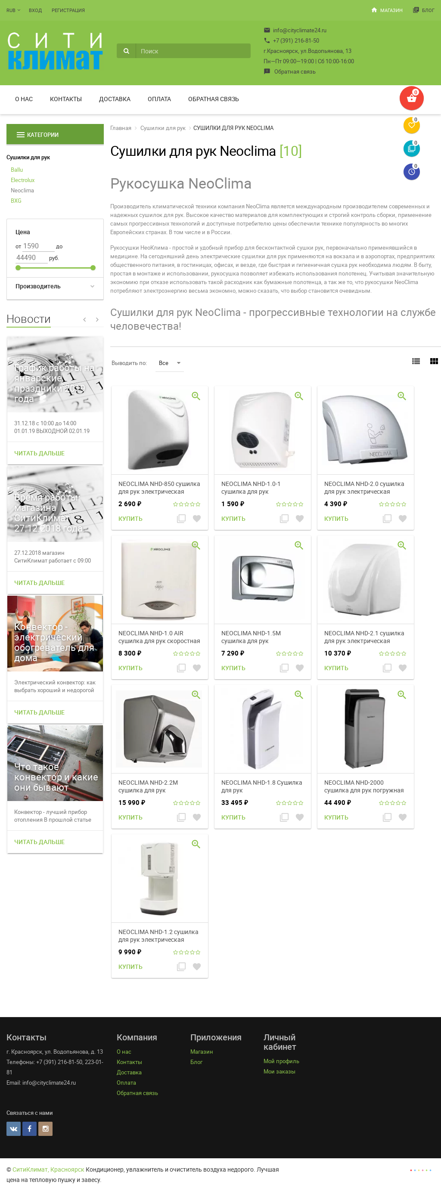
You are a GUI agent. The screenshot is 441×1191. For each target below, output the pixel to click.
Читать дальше (39, 453)
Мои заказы (279, 1071)
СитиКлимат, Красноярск (48, 1169)
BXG (16, 200)
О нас (24, 99)
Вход (35, 10)
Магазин (387, 9)
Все (169, 363)
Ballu (17, 169)
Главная (120, 128)
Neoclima (22, 190)
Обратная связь (290, 71)
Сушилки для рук (28, 157)
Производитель (38, 286)
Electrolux (22, 180)
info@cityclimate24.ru (295, 30)
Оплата (159, 99)
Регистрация (68, 10)
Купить (130, 518)
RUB (11, 10)
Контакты (66, 99)
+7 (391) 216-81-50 (291, 40)
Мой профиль (281, 1061)
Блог (424, 9)
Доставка (114, 99)
